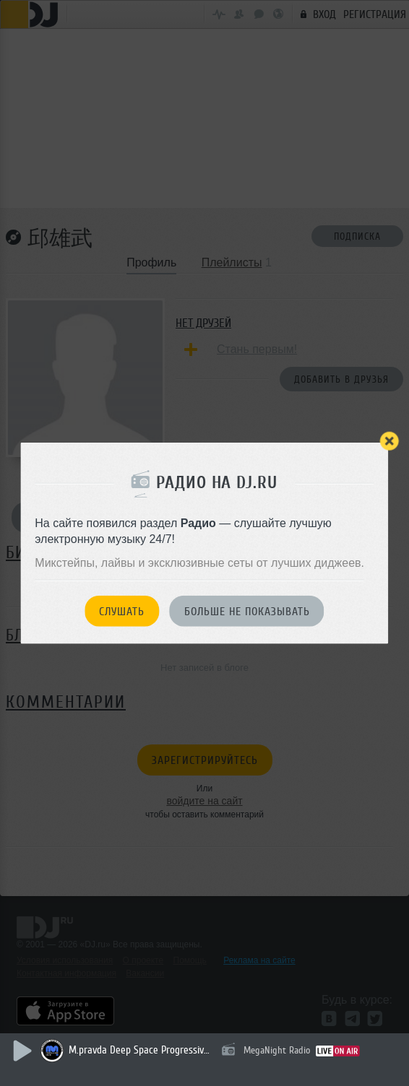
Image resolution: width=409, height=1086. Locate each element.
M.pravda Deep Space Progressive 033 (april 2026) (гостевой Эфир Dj (141, 1050)
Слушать (122, 611)
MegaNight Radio (277, 1050)
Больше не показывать (247, 611)
